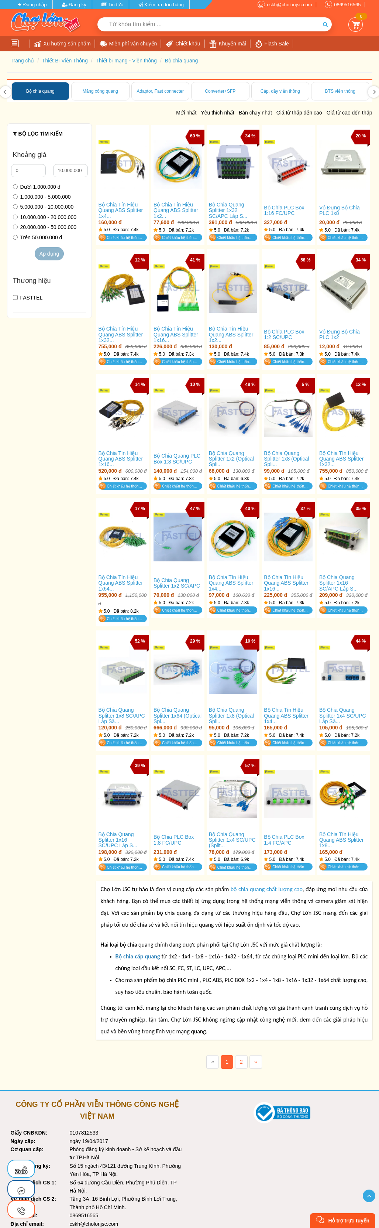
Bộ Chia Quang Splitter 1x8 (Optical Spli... (286, 459)
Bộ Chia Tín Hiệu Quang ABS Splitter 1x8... (341, 840)
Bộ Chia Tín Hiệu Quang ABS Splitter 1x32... (121, 334)
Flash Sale (272, 44)
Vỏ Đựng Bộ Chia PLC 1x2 (339, 334)
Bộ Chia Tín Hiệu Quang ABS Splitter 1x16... (176, 334)
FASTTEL (28, 298)
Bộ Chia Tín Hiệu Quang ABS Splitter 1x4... (121, 210)
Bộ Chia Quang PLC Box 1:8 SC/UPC (177, 458)
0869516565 (347, 4)
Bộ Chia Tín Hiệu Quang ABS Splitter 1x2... (176, 210)
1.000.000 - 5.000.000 (42, 197)
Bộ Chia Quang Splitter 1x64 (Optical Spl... (177, 715)
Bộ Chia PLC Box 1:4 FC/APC (284, 839)
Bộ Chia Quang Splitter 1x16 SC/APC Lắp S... (338, 583)
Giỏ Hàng (355, 24)
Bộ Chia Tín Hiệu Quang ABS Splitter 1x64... (121, 583)
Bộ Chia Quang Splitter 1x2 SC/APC (177, 583)
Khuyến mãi (227, 44)
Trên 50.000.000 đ (37, 237)
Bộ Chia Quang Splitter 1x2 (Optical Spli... (231, 459)
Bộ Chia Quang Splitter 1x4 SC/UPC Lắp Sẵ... (342, 715)
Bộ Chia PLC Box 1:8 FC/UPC (174, 839)
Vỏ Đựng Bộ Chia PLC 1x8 (339, 210)
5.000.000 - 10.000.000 (43, 207)
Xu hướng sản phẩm (62, 44)
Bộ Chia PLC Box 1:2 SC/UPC (284, 334)
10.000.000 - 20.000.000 (45, 217)
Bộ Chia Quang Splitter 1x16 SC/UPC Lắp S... (118, 840)
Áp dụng (49, 254)
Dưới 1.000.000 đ (37, 187)
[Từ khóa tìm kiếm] (208, 24)
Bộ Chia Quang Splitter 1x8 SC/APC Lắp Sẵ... (122, 715)
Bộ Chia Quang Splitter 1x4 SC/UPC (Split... (232, 840)
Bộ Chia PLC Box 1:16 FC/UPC (284, 210)
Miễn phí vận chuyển (128, 44)
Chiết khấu (183, 44)
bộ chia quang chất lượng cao (267, 889)
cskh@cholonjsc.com (289, 4)
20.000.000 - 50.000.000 (45, 227)
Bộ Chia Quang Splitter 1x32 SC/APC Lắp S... (228, 210)
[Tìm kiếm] (325, 24)
